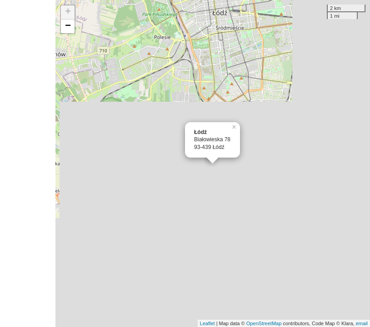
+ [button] (68, 12)
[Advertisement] (27, 163)
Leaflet (207, 323)
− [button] (68, 26)
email (362, 323)
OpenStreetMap (264, 323)
